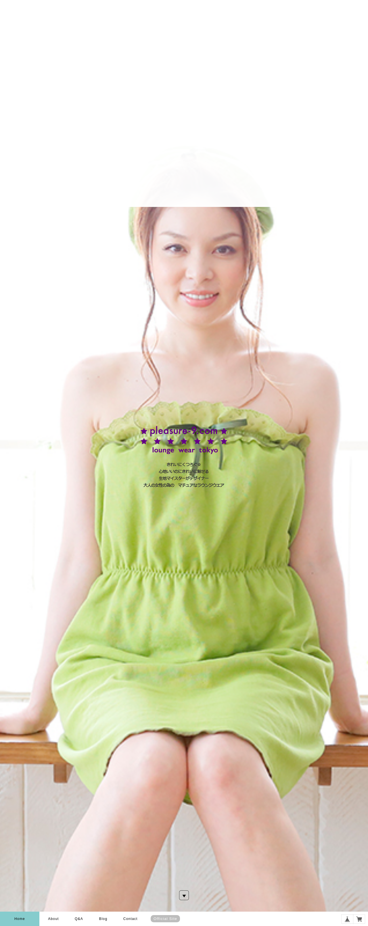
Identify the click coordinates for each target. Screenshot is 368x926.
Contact (130, 919)
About (53, 919)
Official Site (165, 919)
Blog (103, 919)
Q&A (79, 919)
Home (19, 919)
